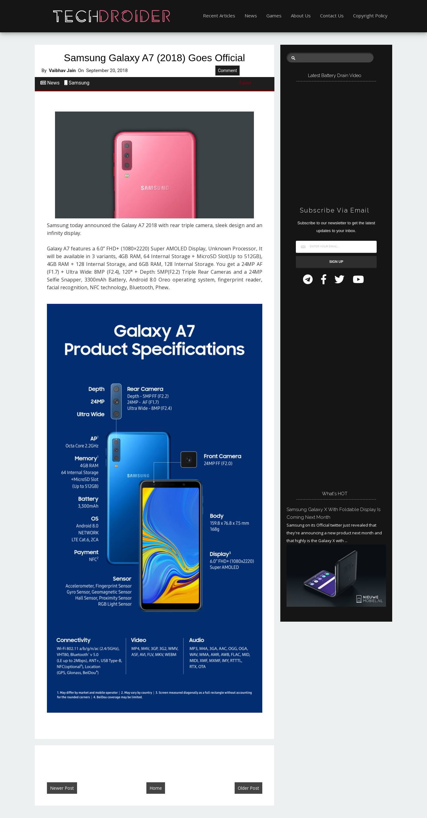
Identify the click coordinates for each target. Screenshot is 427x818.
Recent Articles (219, 15)
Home (155, 788)
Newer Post (62, 788)
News (251, 15)
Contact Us (332, 15)
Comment (227, 70)
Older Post (248, 788)
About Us (301, 15)
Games (274, 15)
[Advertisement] (333, 385)
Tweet (245, 83)
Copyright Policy (370, 15)
